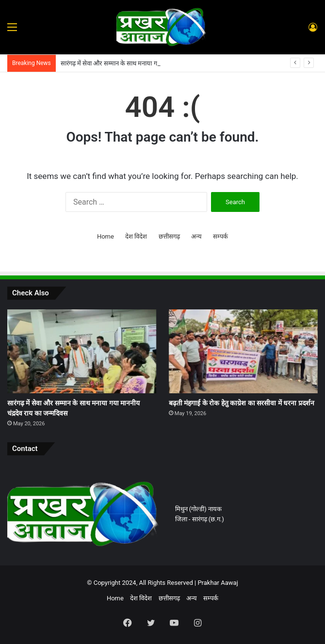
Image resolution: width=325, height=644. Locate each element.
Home (105, 236)
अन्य (196, 236)
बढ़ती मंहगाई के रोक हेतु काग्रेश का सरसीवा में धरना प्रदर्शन (241, 403)
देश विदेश (136, 236)
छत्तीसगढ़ (169, 236)
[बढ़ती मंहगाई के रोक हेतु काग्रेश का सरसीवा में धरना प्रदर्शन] (243, 351)
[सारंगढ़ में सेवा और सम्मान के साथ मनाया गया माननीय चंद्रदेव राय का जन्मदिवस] (81, 351)
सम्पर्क (220, 236)
